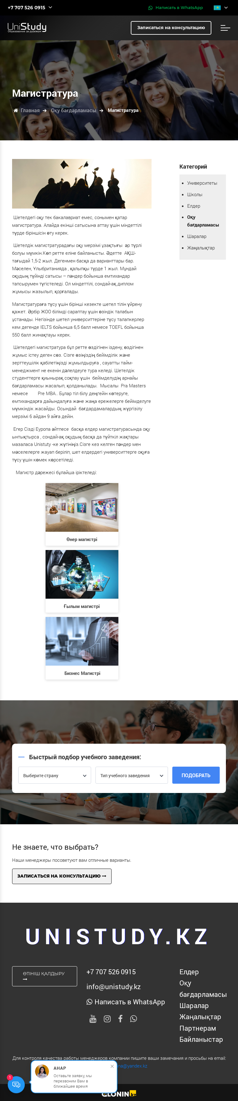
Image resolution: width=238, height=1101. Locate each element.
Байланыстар (201, 1039)
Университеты (202, 183)
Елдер (193, 206)
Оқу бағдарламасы (202, 988)
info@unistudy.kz (113, 986)
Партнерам (197, 1028)
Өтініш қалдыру (44, 976)
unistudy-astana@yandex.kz (119, 1066)
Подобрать (196, 775)
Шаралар (196, 236)
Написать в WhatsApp (175, 8)
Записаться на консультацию (61, 876)
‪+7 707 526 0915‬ (111, 971)
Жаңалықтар (201, 247)
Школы (194, 194)
